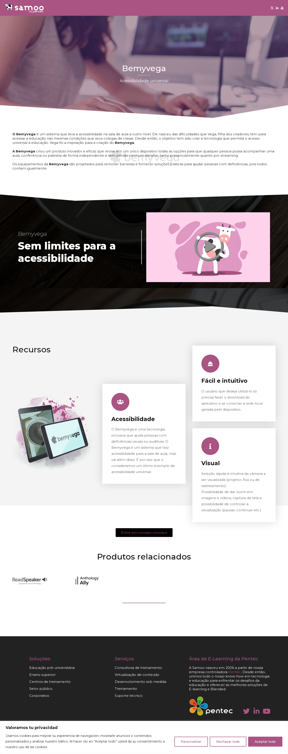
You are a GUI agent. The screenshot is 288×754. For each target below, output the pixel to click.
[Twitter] (272, 8)
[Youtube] (282, 8)
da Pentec (246, 658)
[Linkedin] (277, 8)
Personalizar (191, 742)
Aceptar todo (265, 742)
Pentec (234, 672)
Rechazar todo (228, 742)
